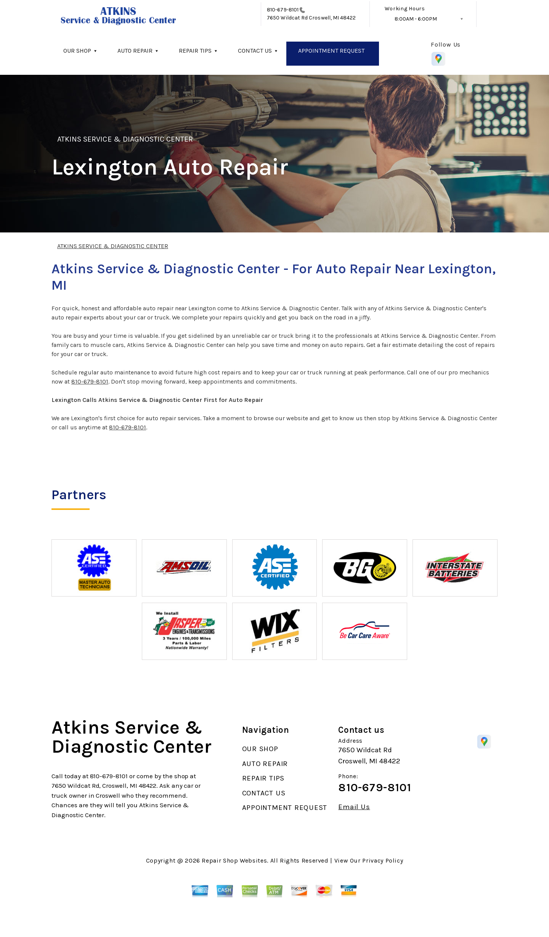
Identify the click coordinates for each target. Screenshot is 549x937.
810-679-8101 (283, 9)
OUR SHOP (77, 50)
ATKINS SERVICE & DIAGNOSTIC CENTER (125, 139)
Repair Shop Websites (234, 860)
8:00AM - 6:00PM (416, 19)
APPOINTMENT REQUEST (331, 50)
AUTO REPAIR (134, 50)
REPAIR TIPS (195, 50)
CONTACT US (255, 50)
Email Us (354, 807)
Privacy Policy (382, 860)
